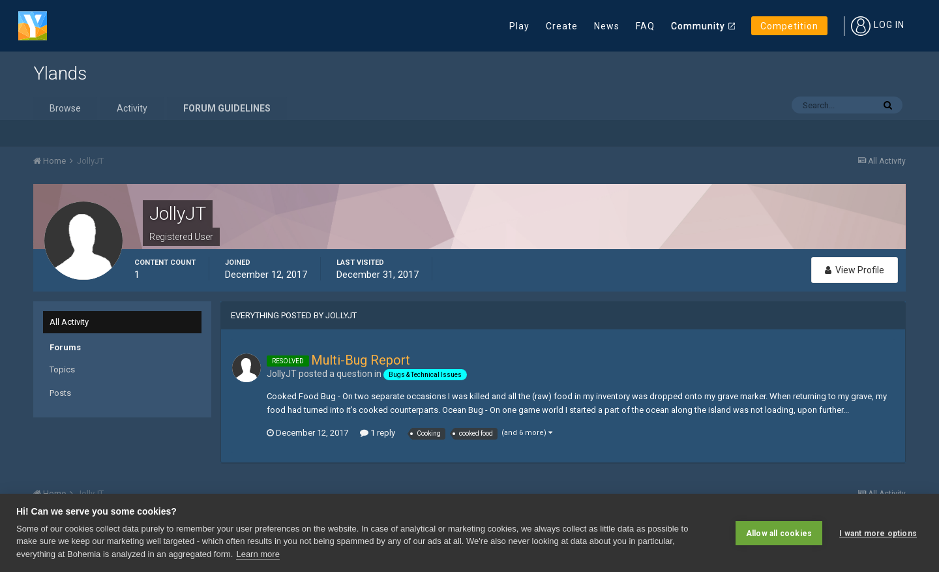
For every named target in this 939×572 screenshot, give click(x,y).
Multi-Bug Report (360, 360)
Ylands (60, 73)
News (606, 26)
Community (698, 26)
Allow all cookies (779, 532)
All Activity (69, 322)
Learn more (257, 554)
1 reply (377, 433)
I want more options (878, 532)
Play (519, 26)
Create (562, 26)
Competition (789, 26)
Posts (60, 393)
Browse (65, 108)
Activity (132, 108)
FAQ (645, 26)
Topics (62, 369)
